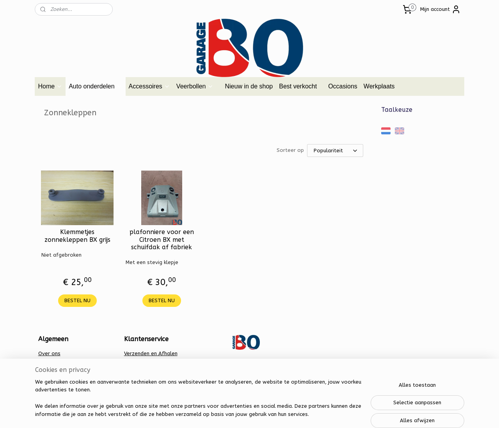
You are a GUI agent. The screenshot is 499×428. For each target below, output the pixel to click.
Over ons (49, 353)
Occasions (342, 86)
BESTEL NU (77, 300)
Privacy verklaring (145, 370)
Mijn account (440, 9)
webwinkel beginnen (263, 413)
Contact (48, 362)
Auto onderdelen (95, 86)
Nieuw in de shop (249, 86)
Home (50, 86)
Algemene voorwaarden (68, 370)
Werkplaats (379, 86)
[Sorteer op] (335, 150)
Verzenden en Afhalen (151, 353)
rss (236, 413)
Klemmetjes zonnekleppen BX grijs (77, 235)
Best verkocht (298, 86)
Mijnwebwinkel (329, 413)
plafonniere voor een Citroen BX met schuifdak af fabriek (161, 239)
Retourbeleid (140, 378)
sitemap (220, 413)
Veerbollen (195, 86)
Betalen (133, 362)
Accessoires (149, 86)
